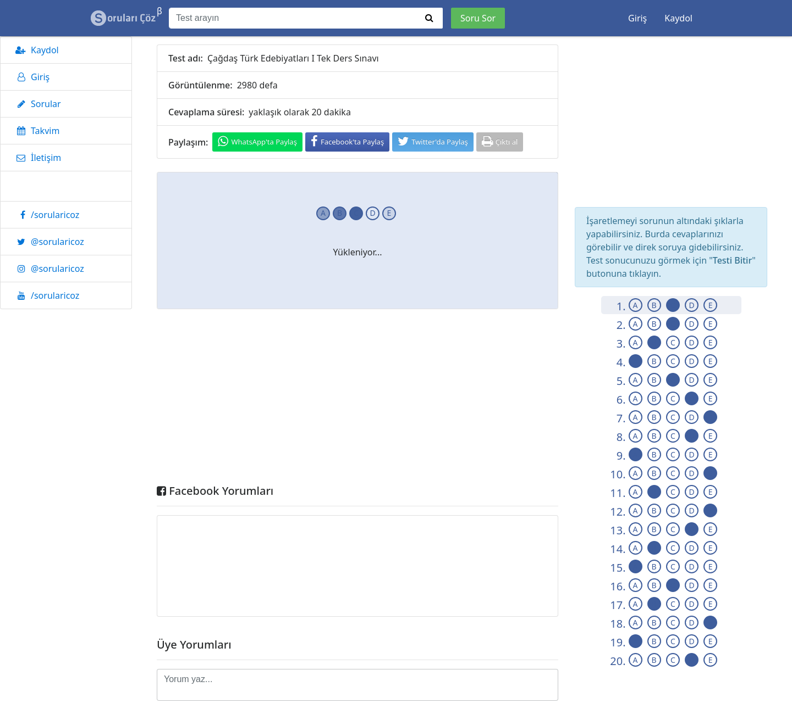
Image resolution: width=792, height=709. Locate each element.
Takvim (35, 131)
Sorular (36, 104)
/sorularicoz (45, 215)
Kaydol (678, 18)
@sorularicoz (48, 242)
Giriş (637, 18)
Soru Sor (478, 18)
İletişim (36, 158)
